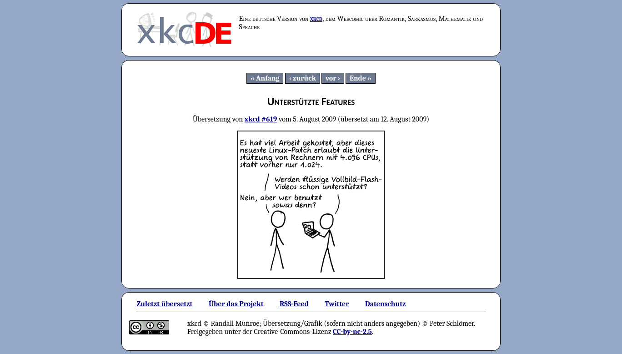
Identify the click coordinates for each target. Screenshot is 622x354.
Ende (358, 78)
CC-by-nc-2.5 (352, 332)
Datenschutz (385, 304)
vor (331, 78)
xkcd (316, 19)
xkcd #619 (261, 119)
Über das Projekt (236, 304)
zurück (304, 78)
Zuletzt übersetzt (164, 304)
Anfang (268, 78)
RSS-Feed (294, 304)
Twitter (337, 304)
